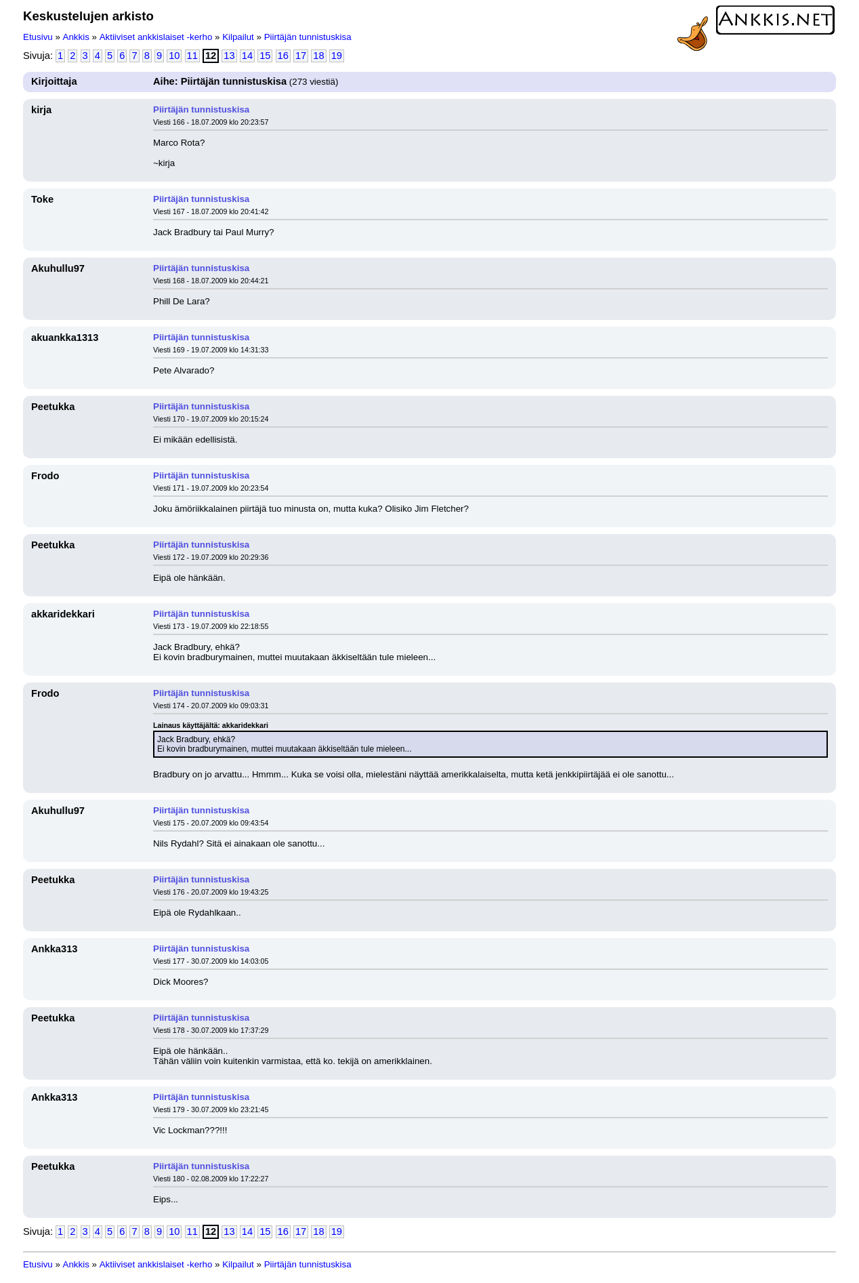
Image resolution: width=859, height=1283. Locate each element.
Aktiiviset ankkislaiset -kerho (156, 37)
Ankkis (76, 37)
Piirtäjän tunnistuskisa (308, 37)
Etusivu (38, 37)
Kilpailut (238, 37)
